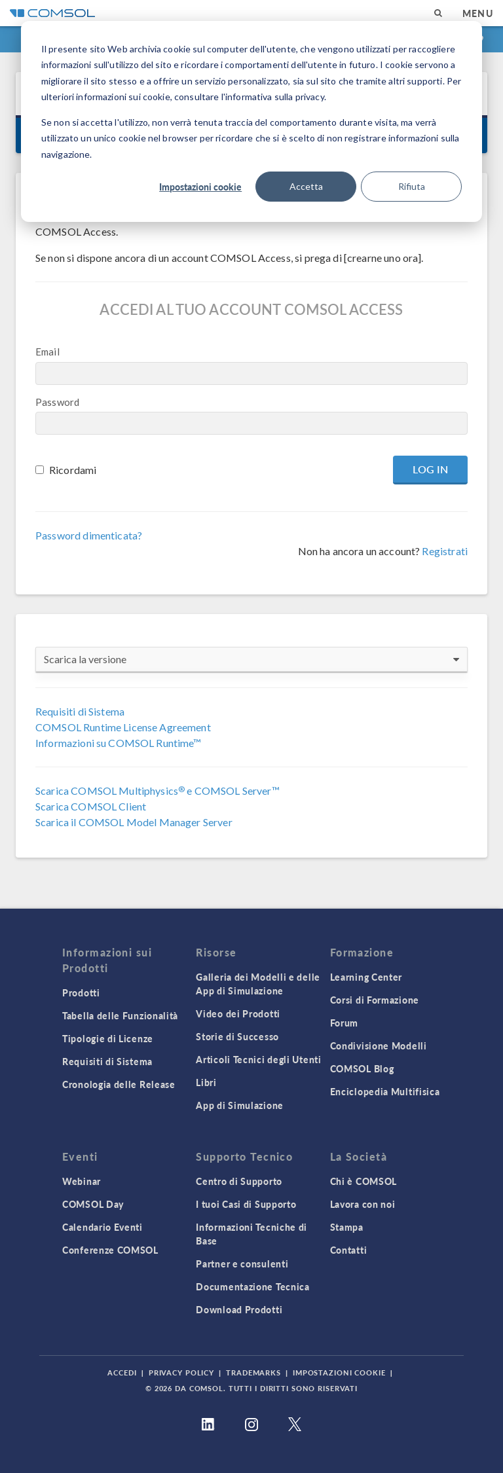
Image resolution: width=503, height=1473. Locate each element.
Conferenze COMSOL (110, 1249)
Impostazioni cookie (200, 186)
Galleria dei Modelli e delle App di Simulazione (258, 983)
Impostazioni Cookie (339, 1372)
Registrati (445, 551)
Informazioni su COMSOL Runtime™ (118, 742)
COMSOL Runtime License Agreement (123, 727)
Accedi (121, 1372)
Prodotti (81, 992)
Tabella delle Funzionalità (120, 1015)
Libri (206, 1082)
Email (47, 351)
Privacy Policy (181, 1372)
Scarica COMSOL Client (90, 806)
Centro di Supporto (239, 1181)
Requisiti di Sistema (79, 711)
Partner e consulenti (242, 1263)
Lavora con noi (363, 1203)
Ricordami (72, 470)
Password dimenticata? (88, 535)
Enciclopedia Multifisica (385, 1091)
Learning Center (366, 976)
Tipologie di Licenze (107, 1038)
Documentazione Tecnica (252, 1286)
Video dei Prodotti (238, 1013)
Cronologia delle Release (119, 1084)
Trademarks (253, 1372)
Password (57, 402)
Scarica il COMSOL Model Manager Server (134, 822)
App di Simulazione (240, 1105)
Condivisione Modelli (378, 1045)
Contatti (348, 1249)
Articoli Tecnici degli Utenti (258, 1059)
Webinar (81, 1181)
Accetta (306, 186)
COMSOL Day (93, 1203)
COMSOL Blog (362, 1068)
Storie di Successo (237, 1036)
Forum (344, 1022)
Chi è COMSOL (363, 1181)
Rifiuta (411, 186)
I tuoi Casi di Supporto (246, 1203)
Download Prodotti (239, 1309)
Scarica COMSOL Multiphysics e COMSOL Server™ (157, 790)
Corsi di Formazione (374, 999)
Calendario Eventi (102, 1226)
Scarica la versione (251, 659)
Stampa (346, 1226)
